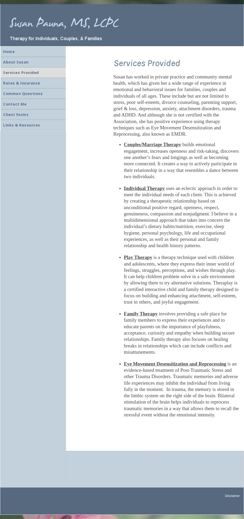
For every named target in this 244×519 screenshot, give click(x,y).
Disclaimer (232, 496)
